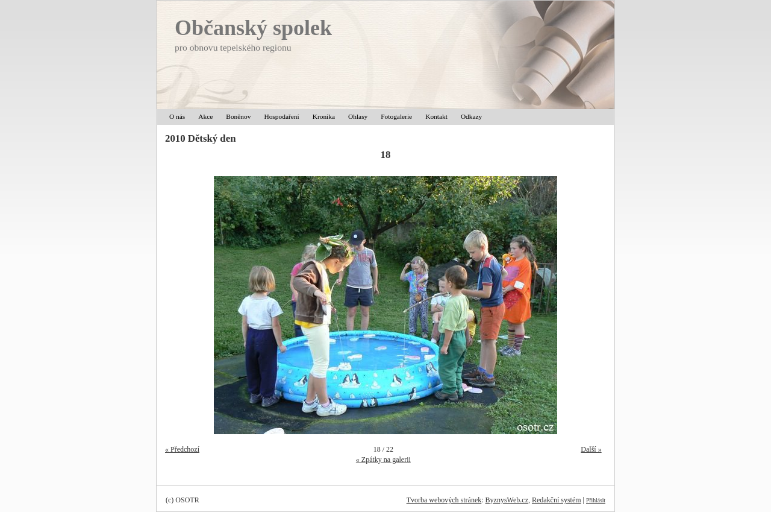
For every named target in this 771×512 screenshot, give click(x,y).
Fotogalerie (396, 116)
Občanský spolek (253, 28)
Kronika (324, 116)
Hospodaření (281, 116)
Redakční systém (556, 500)
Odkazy (471, 116)
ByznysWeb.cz (506, 500)
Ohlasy (357, 116)
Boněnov (238, 116)
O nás (177, 116)
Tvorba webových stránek (444, 500)
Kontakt (436, 116)
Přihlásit (595, 500)
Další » (591, 449)
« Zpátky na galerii (383, 459)
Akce (205, 116)
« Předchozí (182, 449)
